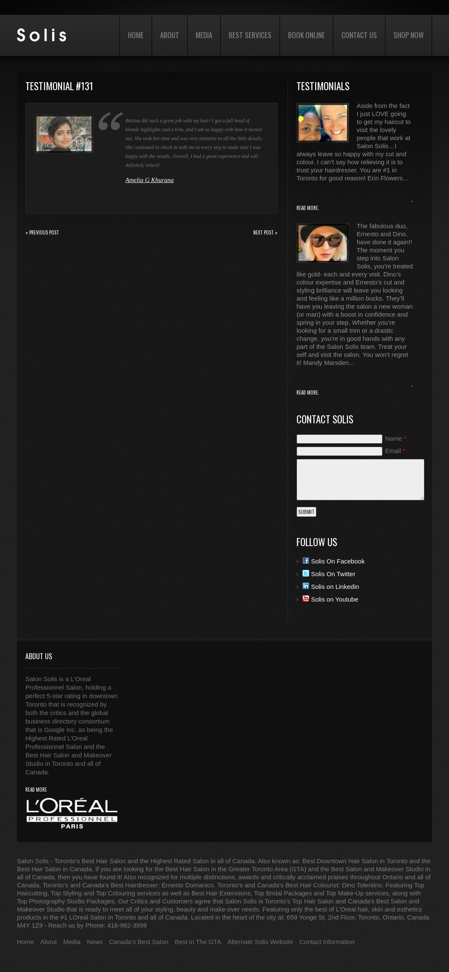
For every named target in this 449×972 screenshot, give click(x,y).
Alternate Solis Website (260, 941)
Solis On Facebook (333, 561)
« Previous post (42, 232)
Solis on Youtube (330, 599)
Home (136, 35)
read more (36, 790)
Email (395, 450)
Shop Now (409, 35)
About (169, 35)
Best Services (250, 35)
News (95, 941)
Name (395, 438)
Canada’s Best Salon (139, 941)
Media (204, 35)
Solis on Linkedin (330, 586)
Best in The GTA (198, 941)
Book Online (306, 35)
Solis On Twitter (328, 573)
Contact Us (359, 35)
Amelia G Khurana (149, 180)
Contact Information (327, 941)
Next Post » (265, 232)
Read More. (308, 208)
